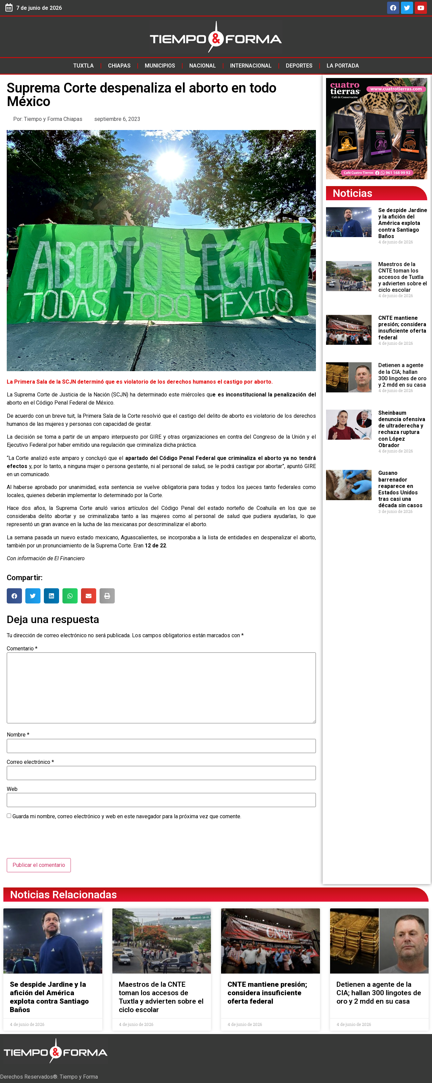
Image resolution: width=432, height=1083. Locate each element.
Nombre (18, 735)
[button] (14, 595)
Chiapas (119, 65)
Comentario (22, 648)
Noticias (352, 193)
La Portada (343, 65)
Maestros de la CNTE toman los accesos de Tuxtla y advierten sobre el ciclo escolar (402, 277)
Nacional (202, 65)
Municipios (160, 65)
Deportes (299, 65)
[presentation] (58, 841)
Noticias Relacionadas (63, 894)
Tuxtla (83, 65)
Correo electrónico (30, 762)
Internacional (251, 65)
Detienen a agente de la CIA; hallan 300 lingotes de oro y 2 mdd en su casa (402, 375)
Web (12, 789)
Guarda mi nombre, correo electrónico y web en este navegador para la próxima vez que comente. (126, 816)
